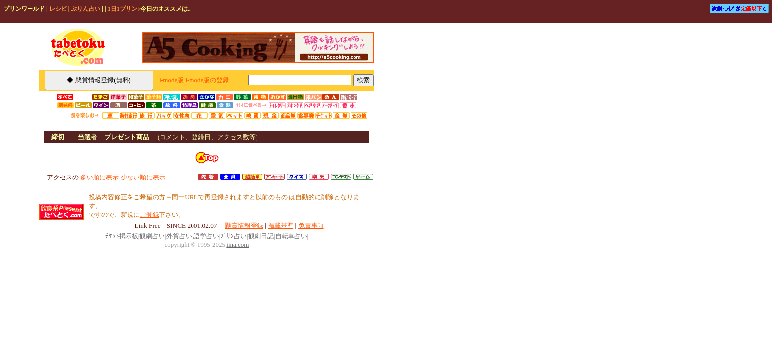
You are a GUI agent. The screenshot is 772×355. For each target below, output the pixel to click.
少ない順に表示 (143, 177)
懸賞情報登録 (244, 225)
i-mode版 (171, 80)
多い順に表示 (99, 177)
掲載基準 (280, 225)
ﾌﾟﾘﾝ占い (233, 236)
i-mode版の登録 (207, 80)
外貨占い (179, 236)
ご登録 (149, 214)
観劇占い (152, 236)
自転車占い (291, 236)
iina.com (237, 244)
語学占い (206, 236)
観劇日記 (261, 236)
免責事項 (311, 225)
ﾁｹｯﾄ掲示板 (121, 236)
